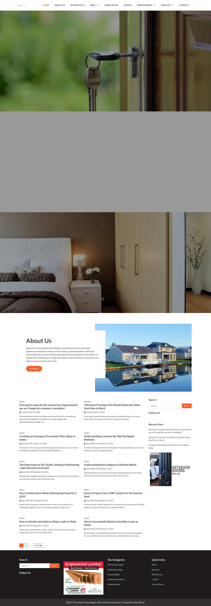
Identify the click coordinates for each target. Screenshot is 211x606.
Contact (184, 5)
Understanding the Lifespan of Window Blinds (110, 464)
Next (40, 546)
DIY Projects (77, 5)
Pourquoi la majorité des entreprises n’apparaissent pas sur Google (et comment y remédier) (48, 406)
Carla (22, 412)
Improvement (144, 5)
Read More (34, 368)
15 (35, 545)
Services (165, 5)
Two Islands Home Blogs (84, 602)
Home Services (114, 584)
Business (87, 401)
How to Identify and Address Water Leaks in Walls (47, 521)
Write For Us (157, 574)
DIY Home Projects (116, 565)
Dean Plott (24, 444)
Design (127, 5)
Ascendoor (116, 602)
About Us (60, 5)
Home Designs (114, 574)
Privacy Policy (158, 584)
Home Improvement (116, 579)
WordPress (139, 602)
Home (46, 5)
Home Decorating (115, 570)
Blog (93, 5)
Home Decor (111, 5)
